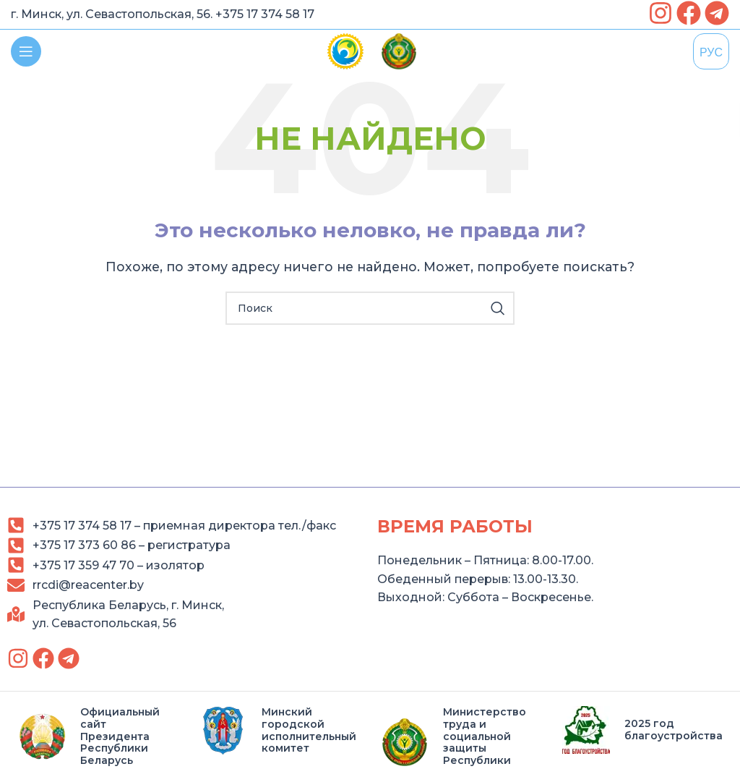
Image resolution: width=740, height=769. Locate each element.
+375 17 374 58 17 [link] (264, 14)
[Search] (370, 308)
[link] (660, 13)
